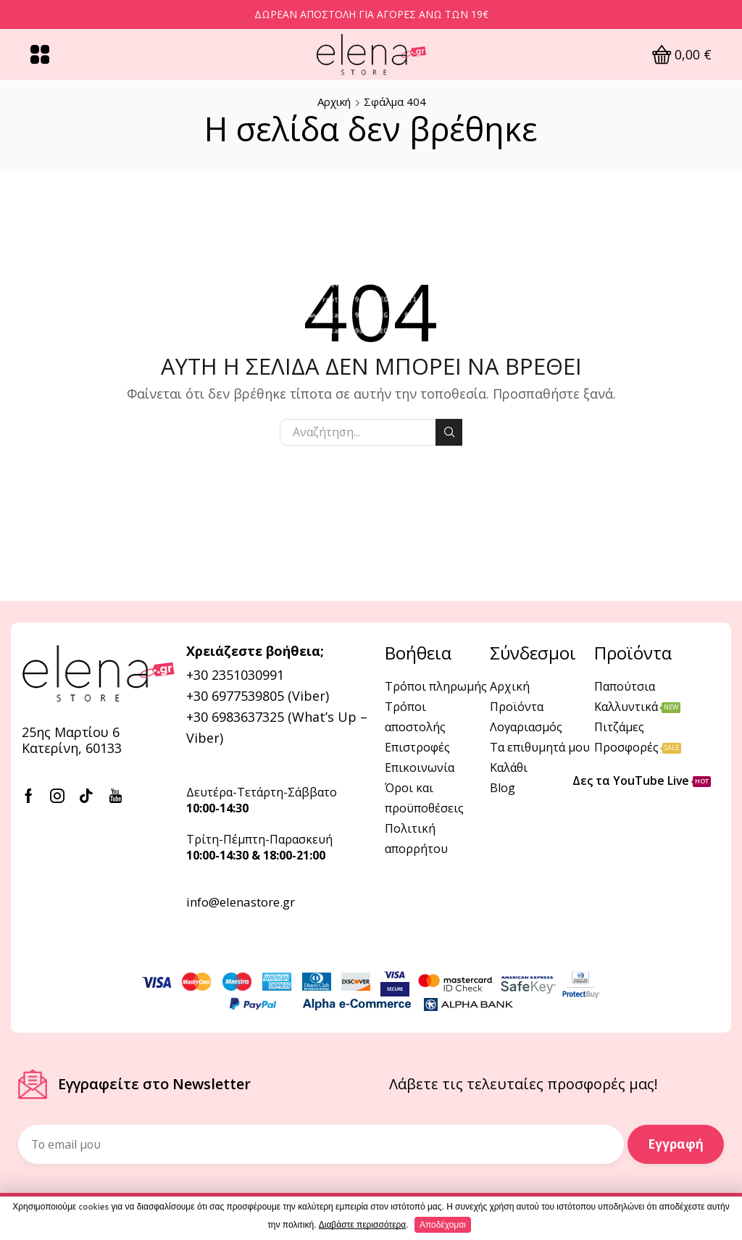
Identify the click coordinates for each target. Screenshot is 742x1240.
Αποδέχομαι (443, 1224)
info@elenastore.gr (240, 902)
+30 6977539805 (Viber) (257, 695)
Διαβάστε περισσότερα (363, 1224)
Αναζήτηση (448, 432)
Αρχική (334, 101)
